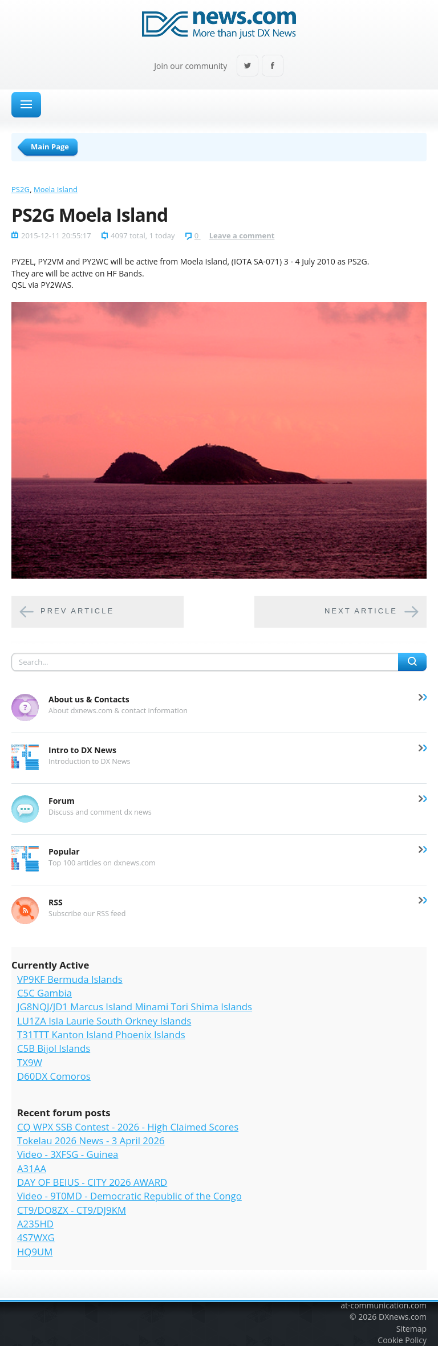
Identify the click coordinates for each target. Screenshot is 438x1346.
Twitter (247, 66)
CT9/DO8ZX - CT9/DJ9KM (71, 1210)
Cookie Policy (402, 1340)
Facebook (272, 66)
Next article (361, 611)
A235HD (35, 1223)
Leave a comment (242, 235)
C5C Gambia (44, 992)
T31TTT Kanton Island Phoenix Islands (101, 1034)
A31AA (31, 1168)
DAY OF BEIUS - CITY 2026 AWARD (92, 1182)
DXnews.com (403, 1316)
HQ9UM (34, 1251)
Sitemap (411, 1328)
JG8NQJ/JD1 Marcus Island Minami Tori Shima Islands (134, 1006)
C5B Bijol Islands (53, 1048)
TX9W (29, 1062)
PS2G (20, 189)
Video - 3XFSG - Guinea (67, 1154)
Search (412, 662)
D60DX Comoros (54, 1076)
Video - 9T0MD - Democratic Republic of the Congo (129, 1195)
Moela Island (56, 189)
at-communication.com (383, 1305)
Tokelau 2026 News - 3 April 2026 (91, 1140)
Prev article (77, 611)
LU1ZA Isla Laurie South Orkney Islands (104, 1020)
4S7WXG (36, 1237)
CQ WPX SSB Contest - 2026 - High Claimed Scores (127, 1126)
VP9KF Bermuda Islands (70, 979)
